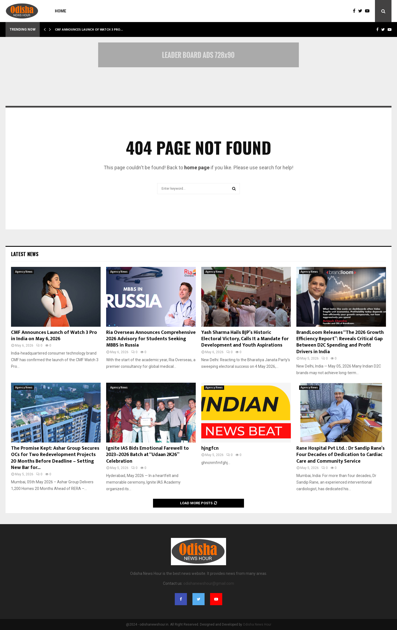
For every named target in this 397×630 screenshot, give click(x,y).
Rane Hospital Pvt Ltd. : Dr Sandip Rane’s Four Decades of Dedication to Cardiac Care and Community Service (340, 454)
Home (60, 11)
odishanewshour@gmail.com (208, 583)
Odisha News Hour (257, 624)
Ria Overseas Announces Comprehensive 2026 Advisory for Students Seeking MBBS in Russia (151, 339)
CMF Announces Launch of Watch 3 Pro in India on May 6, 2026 (54, 335)
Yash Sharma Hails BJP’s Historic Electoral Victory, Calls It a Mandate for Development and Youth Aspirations (245, 339)
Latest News (24, 254)
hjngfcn (210, 448)
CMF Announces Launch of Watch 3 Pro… (89, 29)
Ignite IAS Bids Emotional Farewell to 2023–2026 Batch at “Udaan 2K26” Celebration (147, 454)
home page (197, 167)
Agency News (24, 271)
